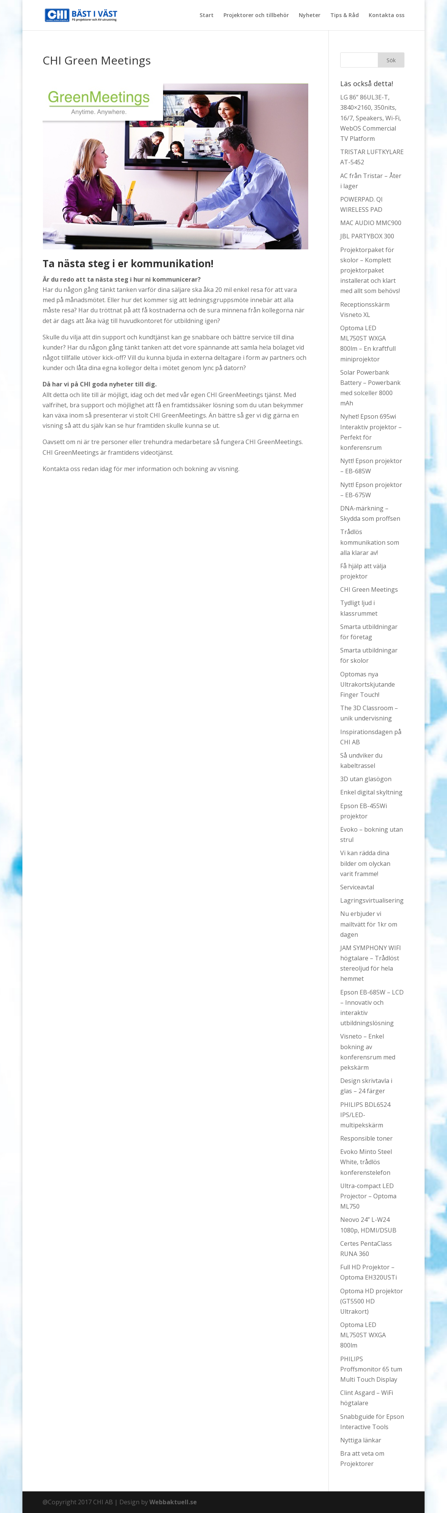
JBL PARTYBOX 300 (367, 236)
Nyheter (309, 16)
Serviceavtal (357, 887)
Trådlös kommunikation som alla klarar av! (369, 542)
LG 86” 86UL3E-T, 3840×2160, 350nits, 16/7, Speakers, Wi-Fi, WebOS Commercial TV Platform (370, 118)
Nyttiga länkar (360, 1440)
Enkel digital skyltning (371, 792)
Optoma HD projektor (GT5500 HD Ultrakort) (371, 1301)
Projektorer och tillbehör (256, 16)
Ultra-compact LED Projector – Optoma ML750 (368, 1196)
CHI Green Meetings (369, 589)
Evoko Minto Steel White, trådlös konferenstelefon (366, 1161)
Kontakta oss (386, 16)
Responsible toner (366, 1138)
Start (207, 16)
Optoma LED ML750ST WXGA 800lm (363, 1335)
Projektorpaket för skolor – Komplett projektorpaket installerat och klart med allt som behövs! (370, 270)
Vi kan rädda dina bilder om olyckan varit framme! (365, 863)
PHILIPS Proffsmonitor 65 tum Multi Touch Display (371, 1369)
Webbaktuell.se (173, 1502)
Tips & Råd (344, 16)
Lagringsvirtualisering (372, 900)
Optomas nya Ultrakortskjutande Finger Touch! (367, 684)
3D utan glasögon (366, 779)
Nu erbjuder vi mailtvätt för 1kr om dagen (368, 923)
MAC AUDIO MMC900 (370, 223)
